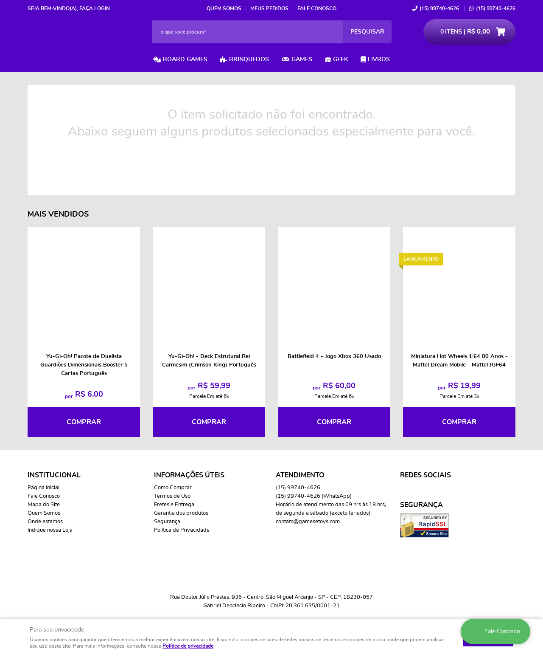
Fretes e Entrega (174, 505)
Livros (379, 59)
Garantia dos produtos (181, 513)
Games (301, 59)
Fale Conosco (316, 8)
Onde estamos (45, 521)
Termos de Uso (172, 496)
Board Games (185, 59)
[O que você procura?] (367, 31)
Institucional (54, 475)
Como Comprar (173, 488)
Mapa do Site (44, 505)
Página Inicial (43, 488)
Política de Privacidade (182, 530)
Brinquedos (249, 59)
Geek (340, 59)
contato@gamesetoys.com (308, 521)
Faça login (94, 8)
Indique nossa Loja (50, 530)
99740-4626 (439, 8)
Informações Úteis (189, 475)
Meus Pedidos (269, 8)
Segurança (167, 521)
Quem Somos (224, 8)
